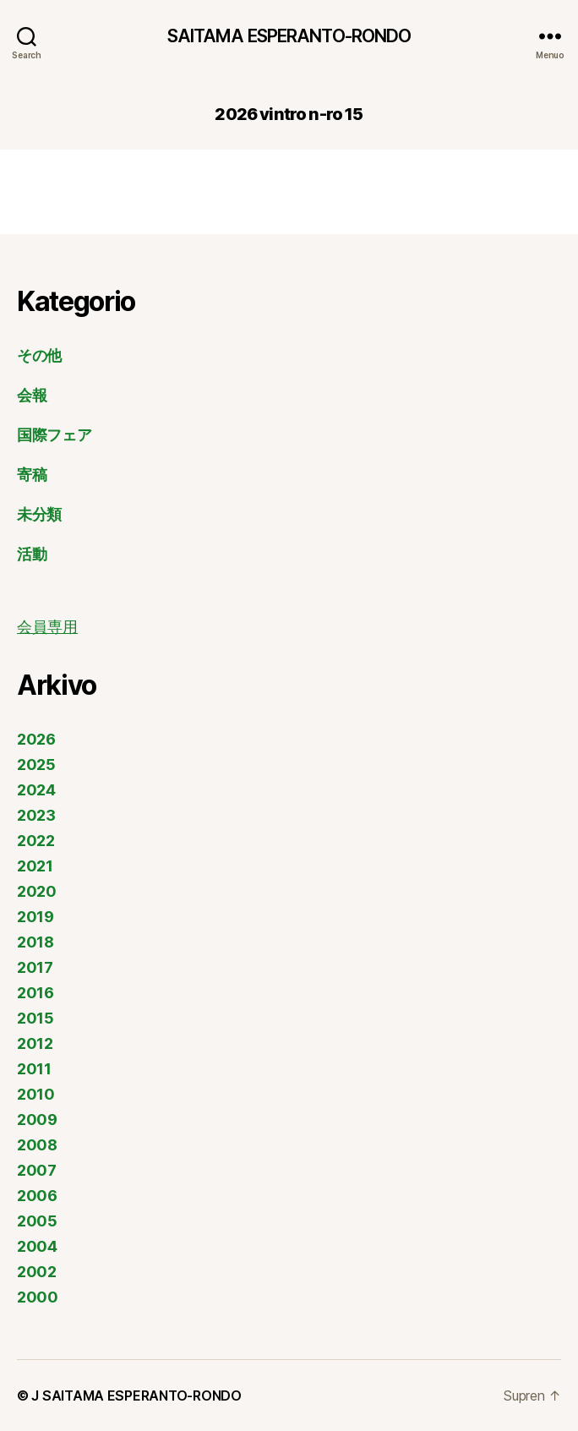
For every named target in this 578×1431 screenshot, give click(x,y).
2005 (37, 1221)
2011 (34, 1069)
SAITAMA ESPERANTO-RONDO (289, 36)
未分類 (39, 514)
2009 (37, 1119)
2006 (37, 1195)
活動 (31, 554)
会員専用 (47, 627)
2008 (37, 1145)
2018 (35, 942)
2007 (37, 1170)
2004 (37, 1246)
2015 (35, 1018)
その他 (39, 355)
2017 (35, 967)
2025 (36, 764)
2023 (36, 815)
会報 (31, 395)
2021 (35, 866)
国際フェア (54, 435)
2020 (37, 891)
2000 (37, 1297)
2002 (37, 1272)
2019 (35, 917)
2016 (35, 993)
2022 (36, 840)
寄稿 (31, 474)
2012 (35, 1043)
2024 (36, 790)
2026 (36, 739)
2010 (36, 1094)
